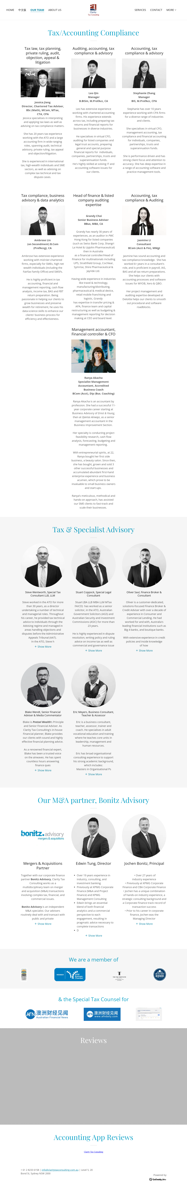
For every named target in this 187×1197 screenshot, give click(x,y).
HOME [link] (10, 10)
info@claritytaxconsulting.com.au (60, 1183)
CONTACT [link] (156, 10)
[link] (93, 9)
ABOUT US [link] (54, 10)
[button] (171, 10)
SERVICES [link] (140, 10)
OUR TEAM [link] (37, 10)
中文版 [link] (22, 10)
